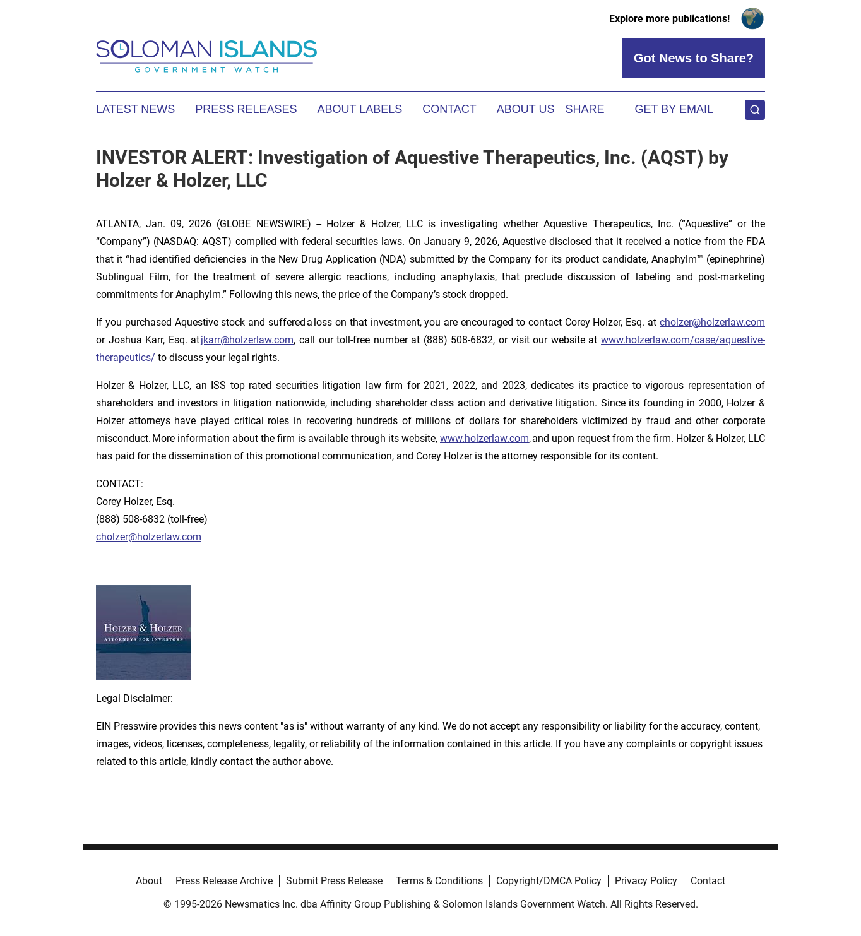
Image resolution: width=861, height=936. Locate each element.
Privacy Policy (646, 881)
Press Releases (246, 109)
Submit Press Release (334, 881)
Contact (449, 109)
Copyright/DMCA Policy (549, 881)
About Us (526, 109)
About (149, 881)
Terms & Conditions (439, 881)
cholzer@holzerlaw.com (712, 322)
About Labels (359, 109)
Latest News (135, 109)
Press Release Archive (224, 881)
